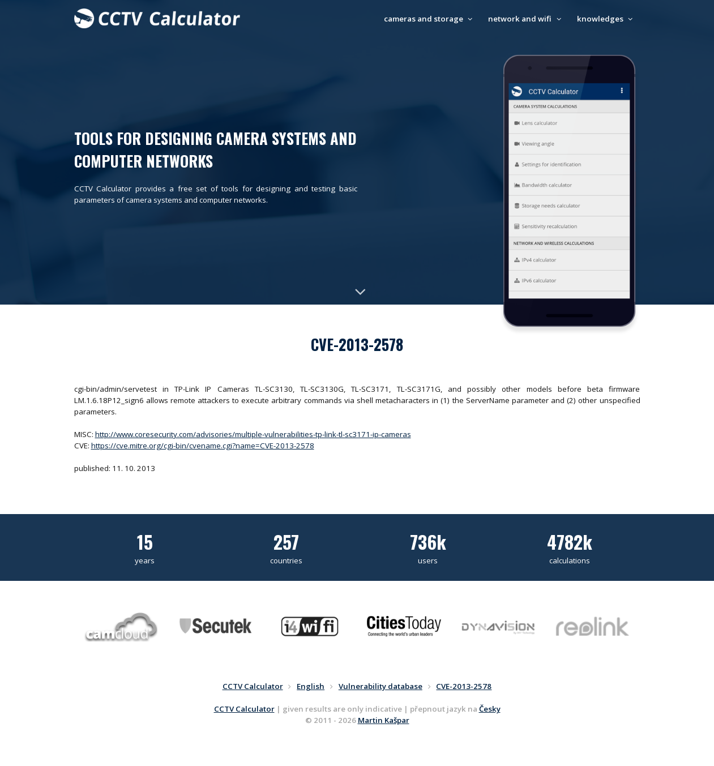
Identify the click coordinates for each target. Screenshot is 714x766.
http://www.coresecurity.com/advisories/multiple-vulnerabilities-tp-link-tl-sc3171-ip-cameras (253, 434)
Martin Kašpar (383, 720)
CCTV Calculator (244, 709)
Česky (490, 709)
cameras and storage (430, 19)
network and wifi (526, 19)
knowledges (606, 19)
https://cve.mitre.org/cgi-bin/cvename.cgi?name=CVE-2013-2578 (202, 445)
